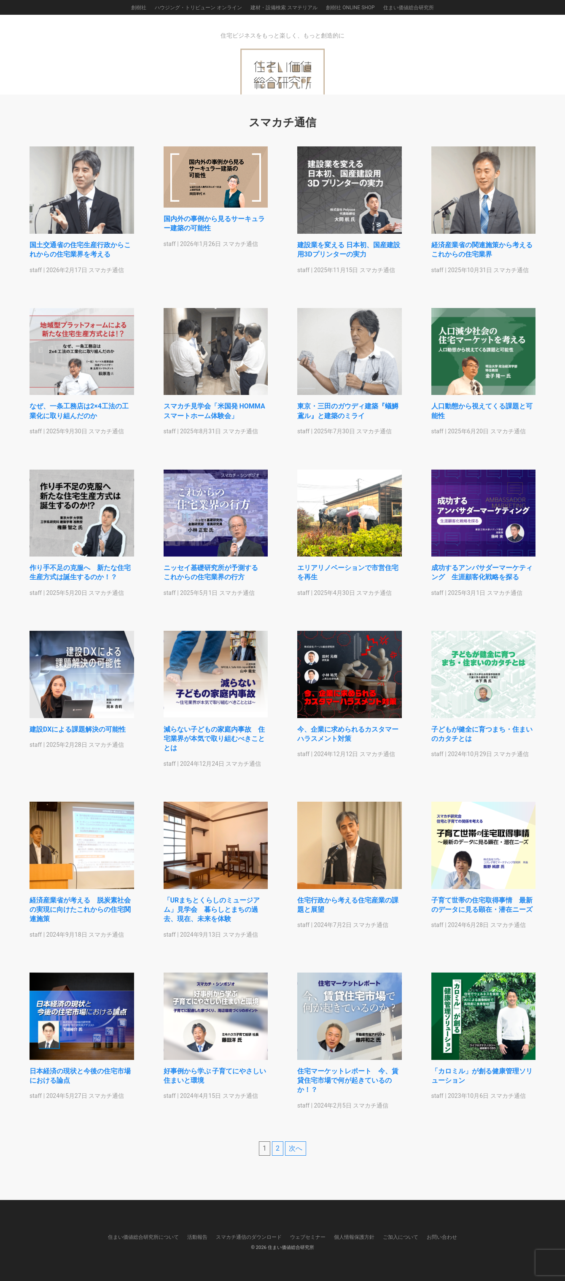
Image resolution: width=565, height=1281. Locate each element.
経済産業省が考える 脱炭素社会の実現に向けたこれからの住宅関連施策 (80, 911)
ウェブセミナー (308, 1237)
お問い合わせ (442, 1237)
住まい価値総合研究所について (143, 1237)
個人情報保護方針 (354, 1237)
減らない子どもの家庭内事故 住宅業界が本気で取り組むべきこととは (214, 740)
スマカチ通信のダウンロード (249, 1237)
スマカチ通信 (106, 270)
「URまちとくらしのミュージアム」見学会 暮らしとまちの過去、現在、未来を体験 (212, 911)
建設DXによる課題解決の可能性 (81, 731)
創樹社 (138, 8)
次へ (295, 1148)
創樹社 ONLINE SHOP (350, 8)
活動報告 (197, 1237)
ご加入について (400, 1237)
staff (36, 270)
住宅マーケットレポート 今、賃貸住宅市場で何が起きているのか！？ (347, 1082)
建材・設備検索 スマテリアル (283, 8)
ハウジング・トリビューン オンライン (198, 8)
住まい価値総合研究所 (408, 8)
